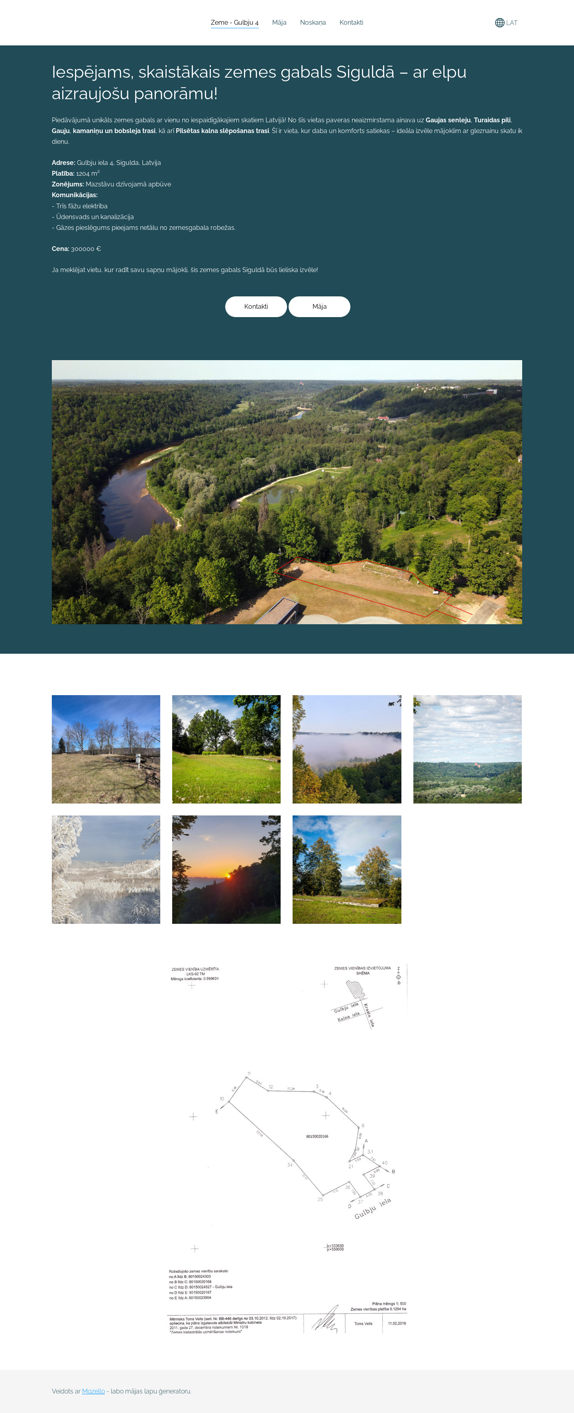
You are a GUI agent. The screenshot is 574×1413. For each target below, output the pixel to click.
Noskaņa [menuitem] (313, 22)
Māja (320, 306)
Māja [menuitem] (279, 22)
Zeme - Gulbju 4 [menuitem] (235, 22)
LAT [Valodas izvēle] (506, 22)
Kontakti (256, 306)
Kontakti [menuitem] (351, 22)
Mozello (93, 1391)
